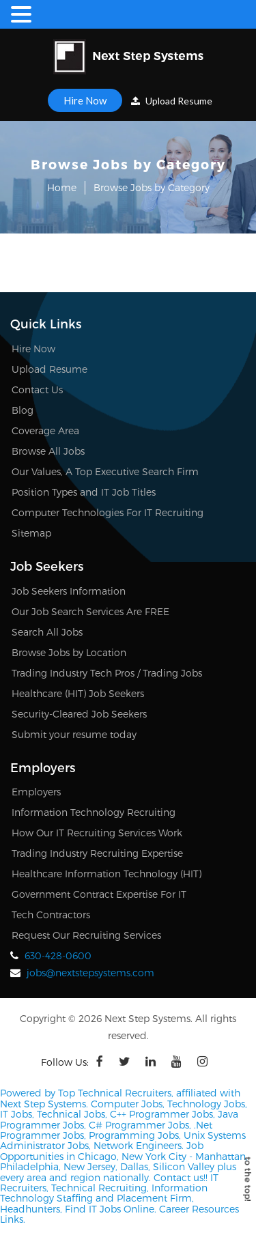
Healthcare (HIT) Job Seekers (78, 693)
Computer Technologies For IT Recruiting (107, 512)
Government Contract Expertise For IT (99, 894)
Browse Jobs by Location (69, 652)
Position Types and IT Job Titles (84, 492)
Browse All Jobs (48, 451)
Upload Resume (171, 101)
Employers (36, 791)
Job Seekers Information (69, 591)
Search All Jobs (47, 632)
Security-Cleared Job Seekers (79, 714)
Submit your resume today (74, 734)
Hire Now (84, 100)
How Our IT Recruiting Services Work (97, 832)
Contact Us (37, 389)
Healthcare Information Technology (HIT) (106, 873)
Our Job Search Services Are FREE (90, 611)
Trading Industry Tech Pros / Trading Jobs (107, 673)
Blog (22, 410)
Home (61, 187)
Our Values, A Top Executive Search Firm (105, 471)
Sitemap (31, 533)
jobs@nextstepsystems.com (90, 972)
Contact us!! (179, 1177)
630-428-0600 (58, 955)
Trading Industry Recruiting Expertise (97, 853)
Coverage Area (45, 430)
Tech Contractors (51, 914)
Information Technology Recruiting (93, 812)
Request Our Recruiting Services (86, 935)
